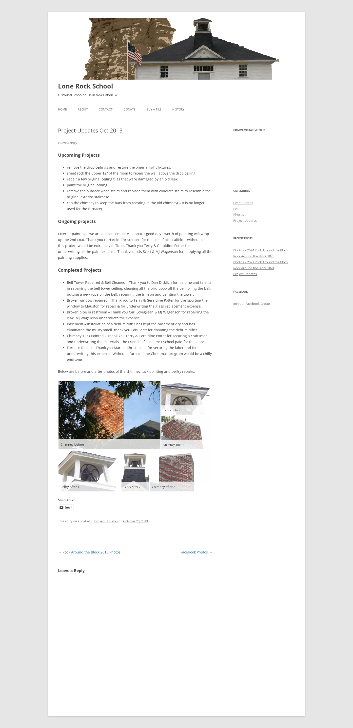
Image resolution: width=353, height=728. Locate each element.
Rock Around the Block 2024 (253, 268)
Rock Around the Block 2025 (253, 256)
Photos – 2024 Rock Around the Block (260, 250)
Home (62, 109)
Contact (106, 109)
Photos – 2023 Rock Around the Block (260, 262)
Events (238, 208)
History (178, 109)
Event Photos (243, 202)
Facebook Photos (196, 552)
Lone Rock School (85, 86)
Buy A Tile (153, 109)
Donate (129, 109)
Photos (238, 214)
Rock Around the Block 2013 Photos (89, 552)
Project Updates (106, 521)
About (83, 109)
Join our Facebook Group (251, 303)
